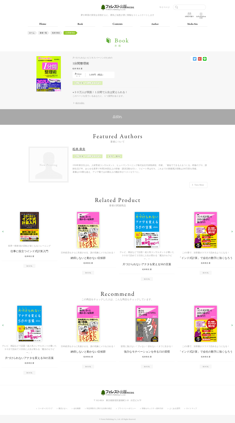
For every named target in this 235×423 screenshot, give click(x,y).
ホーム (31, 33)
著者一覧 (43, 33)
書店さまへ (62, 409)
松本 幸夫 (56, 33)
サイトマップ (191, 409)
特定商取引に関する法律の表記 (99, 409)
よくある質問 (174, 409)
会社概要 (77, 409)
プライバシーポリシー (127, 409)
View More (199, 185)
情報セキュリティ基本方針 (152, 409)
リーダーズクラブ (45, 409)
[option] (29, 240)
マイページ (164, 7)
